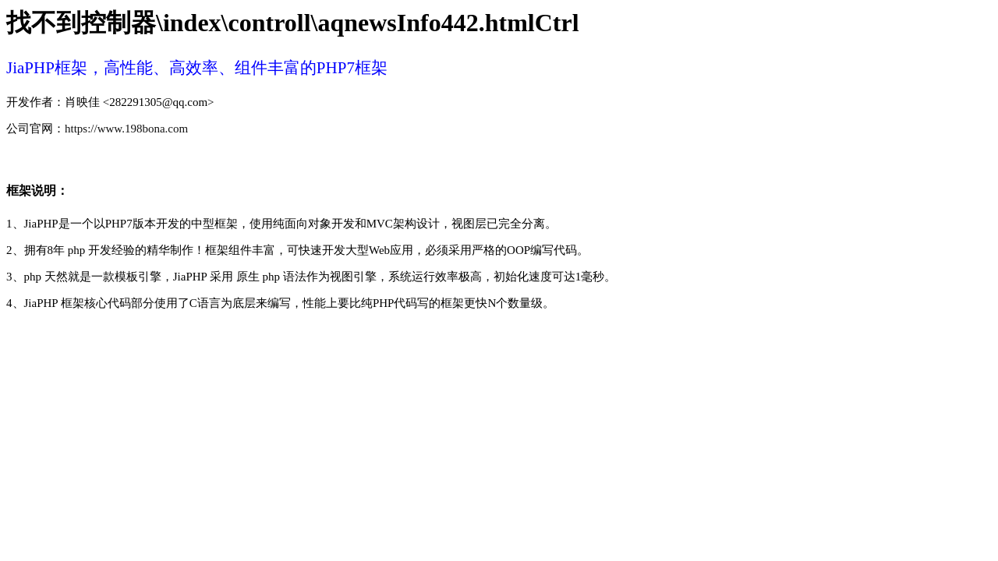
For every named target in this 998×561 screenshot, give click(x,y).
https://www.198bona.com (126, 128)
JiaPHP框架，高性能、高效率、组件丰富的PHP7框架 (197, 67)
